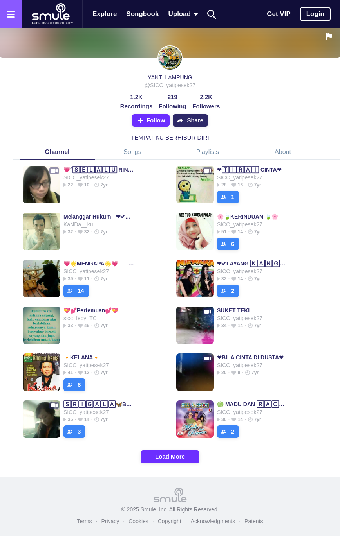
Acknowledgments (213, 521)
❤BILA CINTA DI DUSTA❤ (250, 357)
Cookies (138, 521)
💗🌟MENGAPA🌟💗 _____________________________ (99, 263)
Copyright (169, 521)
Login (315, 14)
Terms (84, 521)
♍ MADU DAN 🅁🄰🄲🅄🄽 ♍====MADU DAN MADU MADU (253, 404)
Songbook (142, 14)
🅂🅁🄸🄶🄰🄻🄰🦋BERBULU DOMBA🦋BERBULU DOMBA (99, 404)
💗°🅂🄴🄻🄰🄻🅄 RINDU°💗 (99, 170)
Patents (253, 521)
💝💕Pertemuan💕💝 (90, 310)
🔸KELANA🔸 (81, 357)
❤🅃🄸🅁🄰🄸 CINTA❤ (249, 170)
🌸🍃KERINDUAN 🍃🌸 (247, 216)
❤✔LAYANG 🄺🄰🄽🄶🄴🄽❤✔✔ (253, 263)
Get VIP (278, 14)
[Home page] (52, 14)
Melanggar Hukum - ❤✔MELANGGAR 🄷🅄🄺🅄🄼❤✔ (99, 216)
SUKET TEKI (233, 310)
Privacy (110, 521)
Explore (104, 14)
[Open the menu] (11, 14)
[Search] (212, 14)
